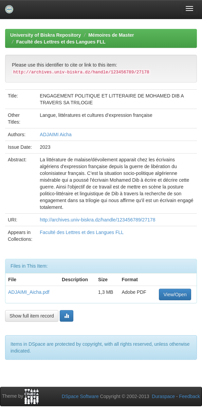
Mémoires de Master (111, 35)
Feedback (189, 396)
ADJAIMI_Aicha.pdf (28, 292)
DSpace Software (80, 396)
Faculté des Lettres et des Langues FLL (61, 41)
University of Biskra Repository (45, 35)
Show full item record (32, 316)
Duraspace (163, 396)
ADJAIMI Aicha (55, 134)
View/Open (174, 294)
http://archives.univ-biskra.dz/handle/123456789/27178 (97, 219)
